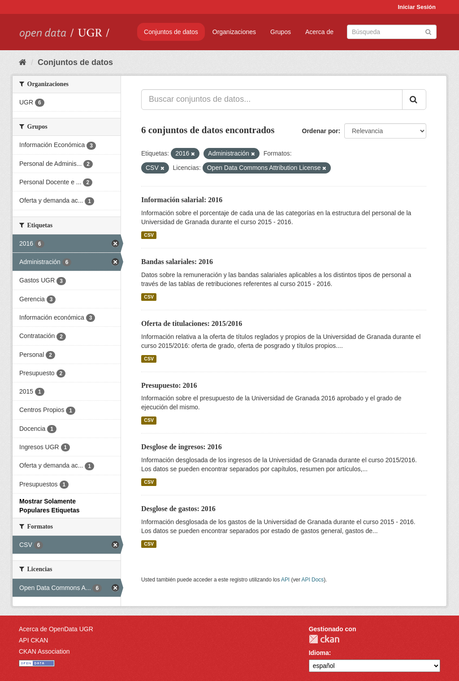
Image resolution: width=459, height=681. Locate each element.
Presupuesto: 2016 (169, 385)
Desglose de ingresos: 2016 (181, 447)
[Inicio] (22, 62)
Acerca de (319, 31)
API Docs (313, 580)
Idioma (319, 652)
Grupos (280, 31)
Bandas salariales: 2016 (177, 261)
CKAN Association (44, 651)
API (285, 580)
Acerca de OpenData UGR (56, 629)
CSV (149, 235)
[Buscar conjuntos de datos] (392, 32)
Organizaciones (234, 31)
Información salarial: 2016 (181, 200)
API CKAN (33, 640)
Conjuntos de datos (171, 31)
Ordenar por (320, 130)
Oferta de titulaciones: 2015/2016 (191, 323)
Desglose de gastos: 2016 (178, 508)
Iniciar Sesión (417, 7)
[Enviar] (428, 31)
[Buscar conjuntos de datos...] (272, 99)
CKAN (324, 639)
